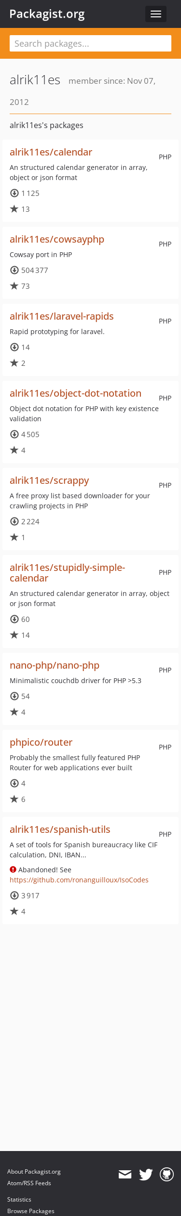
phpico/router (41, 742)
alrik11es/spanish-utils (60, 829)
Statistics (19, 1199)
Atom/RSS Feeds (29, 1183)
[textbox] (90, 43)
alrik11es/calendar (51, 151)
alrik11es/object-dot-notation (75, 393)
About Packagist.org (34, 1171)
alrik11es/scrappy (49, 480)
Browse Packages (31, 1211)
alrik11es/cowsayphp (57, 239)
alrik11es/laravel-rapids (62, 316)
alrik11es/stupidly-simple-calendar (67, 572)
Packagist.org (46, 13)
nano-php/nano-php (54, 665)
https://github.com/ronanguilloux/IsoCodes (79, 879)
